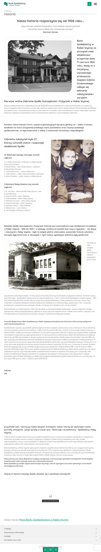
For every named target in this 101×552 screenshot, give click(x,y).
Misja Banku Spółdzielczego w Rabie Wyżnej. (44, 519)
